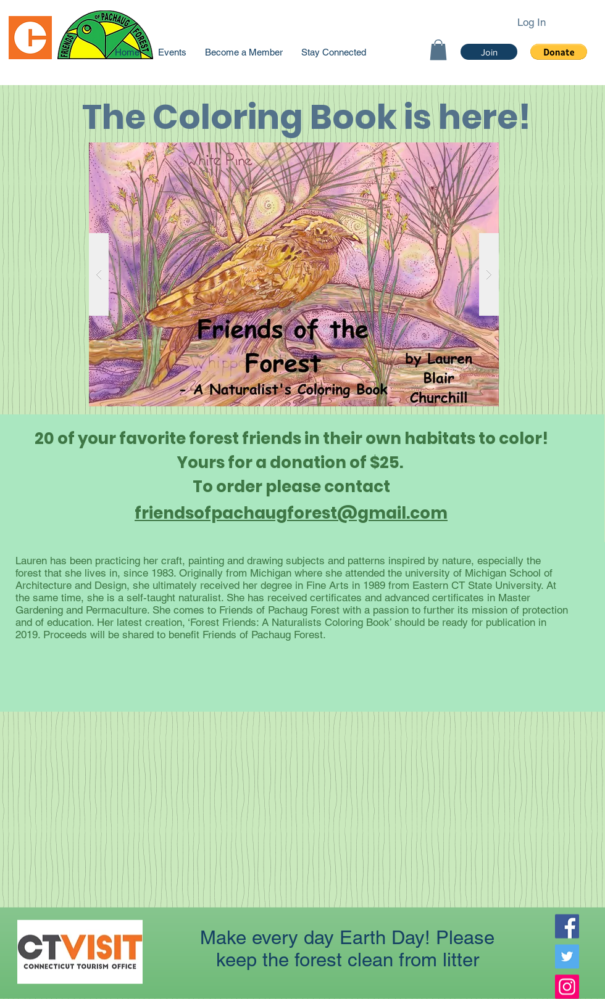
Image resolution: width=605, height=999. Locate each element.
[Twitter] (567, 957)
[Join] (489, 52)
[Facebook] (567, 927)
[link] (438, 49)
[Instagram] (567, 987)
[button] (558, 52)
